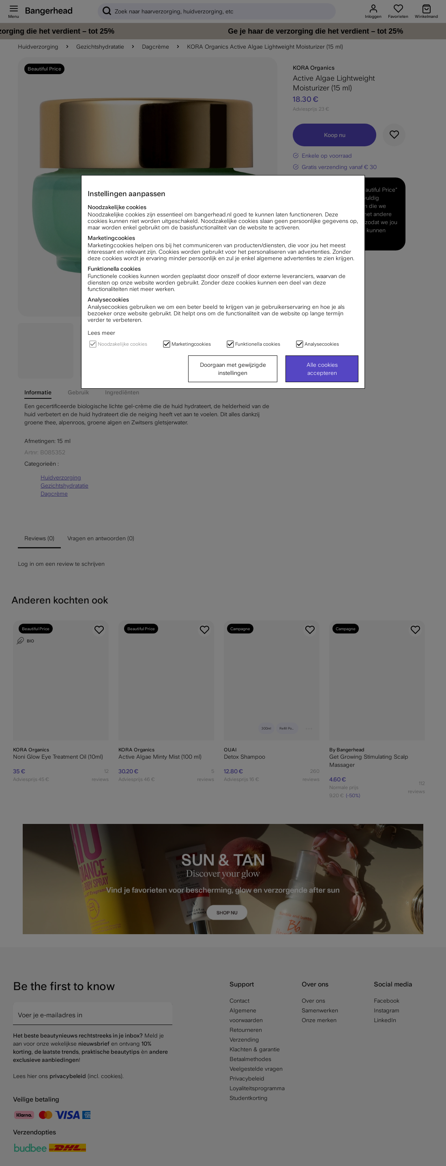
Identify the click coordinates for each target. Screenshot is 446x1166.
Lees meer (101, 332)
